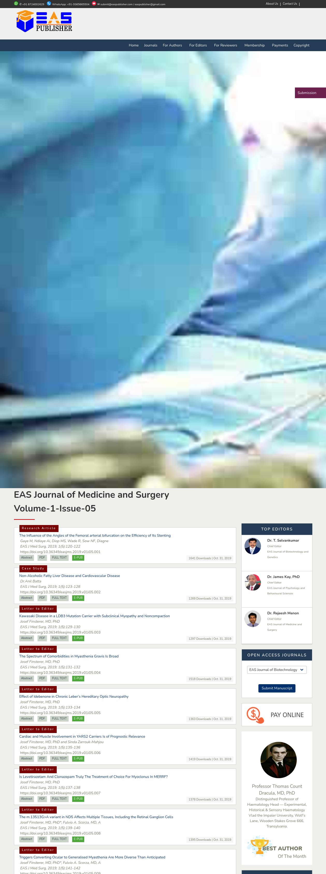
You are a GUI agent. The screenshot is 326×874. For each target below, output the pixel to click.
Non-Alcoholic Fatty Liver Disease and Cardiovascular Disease (69, 575)
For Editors (199, 45)
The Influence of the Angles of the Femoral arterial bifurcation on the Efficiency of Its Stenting (95, 535)
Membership (255, 45)
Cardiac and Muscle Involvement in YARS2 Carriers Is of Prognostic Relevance (82, 736)
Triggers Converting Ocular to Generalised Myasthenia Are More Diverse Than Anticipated (92, 857)
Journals (150, 45)
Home (134, 45)
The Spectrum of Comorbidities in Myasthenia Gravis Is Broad (69, 656)
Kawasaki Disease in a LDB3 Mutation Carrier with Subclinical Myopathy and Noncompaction (94, 616)
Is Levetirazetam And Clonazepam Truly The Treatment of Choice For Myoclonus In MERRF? (93, 776)
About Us (272, 4)
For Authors (173, 45)
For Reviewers (226, 45)
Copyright (301, 45)
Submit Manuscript (277, 688)
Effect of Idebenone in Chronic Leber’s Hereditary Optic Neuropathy (74, 696)
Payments (280, 45)
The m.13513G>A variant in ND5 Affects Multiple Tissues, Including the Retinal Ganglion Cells (96, 817)
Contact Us (290, 4)
